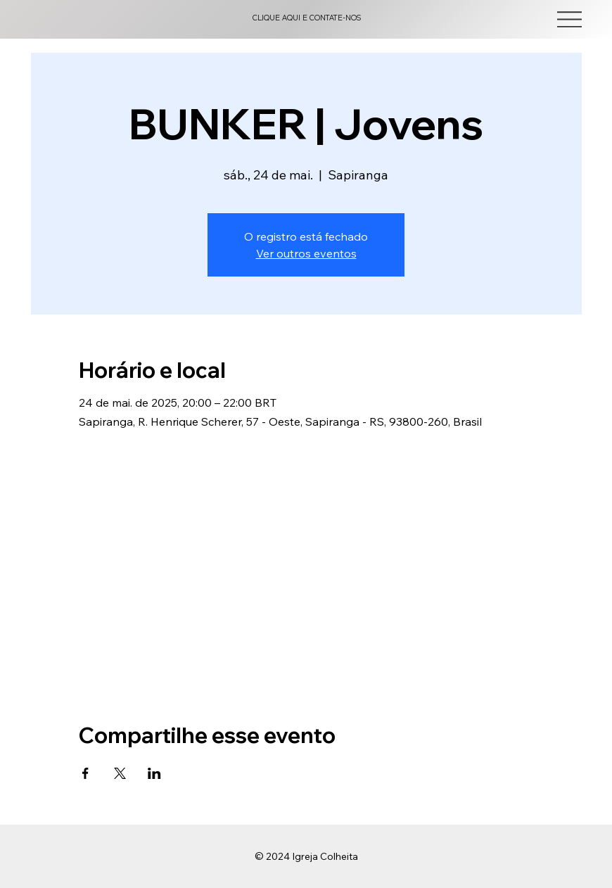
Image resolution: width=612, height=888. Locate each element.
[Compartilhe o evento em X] (120, 773)
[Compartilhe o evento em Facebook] (85, 773)
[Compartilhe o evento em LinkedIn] (154, 773)
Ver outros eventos (306, 253)
